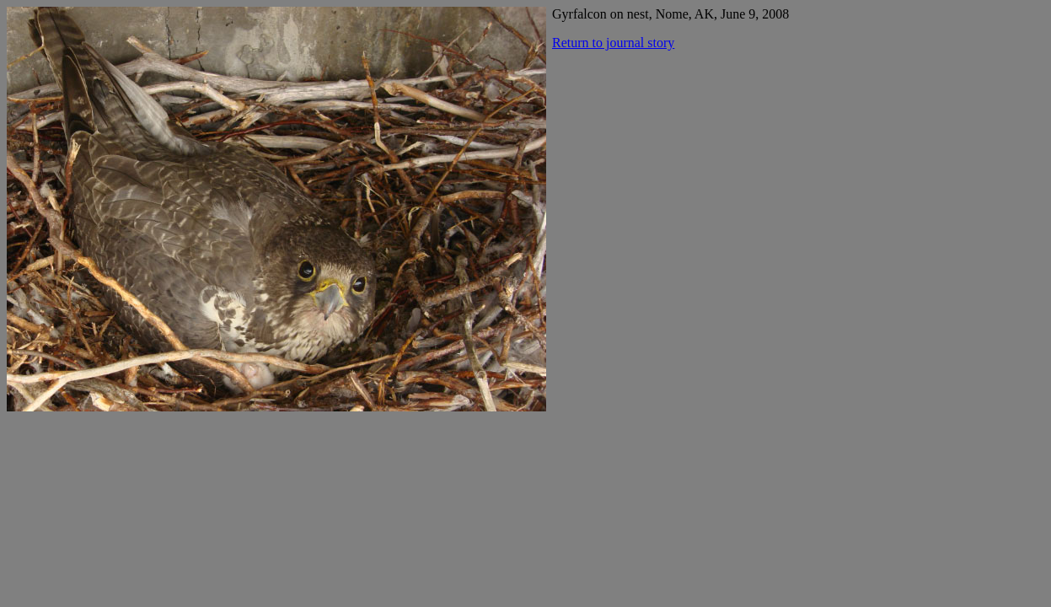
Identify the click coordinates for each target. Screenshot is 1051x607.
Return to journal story (613, 42)
